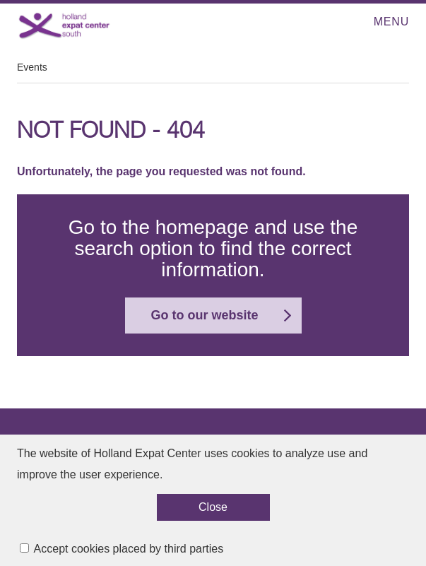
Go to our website (204, 315)
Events (32, 67)
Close (213, 512)
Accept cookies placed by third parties (129, 554)
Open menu (369, 22)
